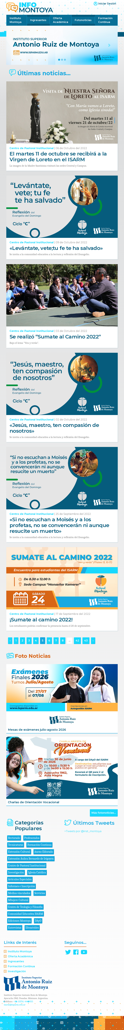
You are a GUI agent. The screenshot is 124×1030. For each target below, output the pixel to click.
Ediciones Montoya (19, 920)
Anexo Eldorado (43, 851)
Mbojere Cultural (18, 900)
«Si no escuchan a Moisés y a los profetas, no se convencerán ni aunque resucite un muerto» (59, 525)
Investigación (16, 872)
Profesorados (31, 838)
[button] (14, 45)
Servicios (39, 893)
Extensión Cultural (19, 851)
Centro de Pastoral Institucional (32, 148)
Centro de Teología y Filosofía (25, 907)
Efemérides (32, 927)
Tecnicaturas (15, 845)
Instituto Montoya (15, 20)
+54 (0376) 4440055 (23, 1001)
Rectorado (14, 838)
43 (86, 640)
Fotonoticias (83, 20)
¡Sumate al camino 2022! (41, 619)
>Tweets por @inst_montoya (82, 831)
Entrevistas (14, 927)
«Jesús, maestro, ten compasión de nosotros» (54, 428)
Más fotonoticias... (104, 812)
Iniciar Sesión (107, 3)
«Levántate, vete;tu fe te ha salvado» (56, 248)
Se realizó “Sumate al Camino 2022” (55, 336)
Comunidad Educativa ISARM (25, 914)
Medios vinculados (19, 893)
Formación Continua (105, 20)
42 (77, 640)
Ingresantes (38, 20)
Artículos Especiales (20, 879)
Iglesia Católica (37, 872)
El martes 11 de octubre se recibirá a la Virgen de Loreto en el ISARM (58, 157)
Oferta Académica (60, 20)
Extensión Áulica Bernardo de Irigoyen (31, 858)
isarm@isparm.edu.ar (14, 1004)
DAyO (38, 920)
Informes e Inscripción (21, 886)
